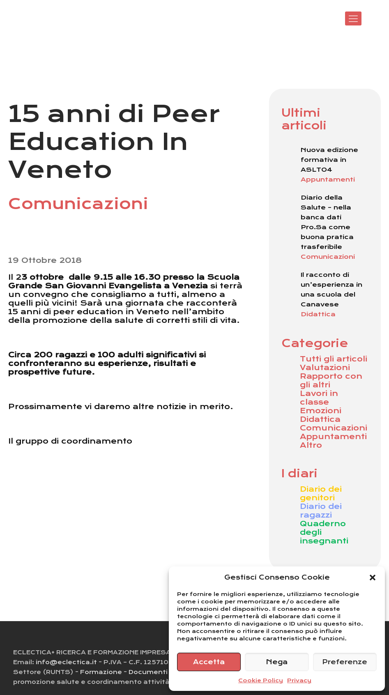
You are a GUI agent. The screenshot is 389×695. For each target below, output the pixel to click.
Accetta (209, 662)
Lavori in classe (319, 397)
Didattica (320, 419)
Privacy (299, 680)
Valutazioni (325, 367)
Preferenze (344, 662)
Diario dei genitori (321, 493)
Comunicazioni (333, 427)
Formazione (101, 672)
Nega (277, 662)
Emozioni (320, 410)
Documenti (148, 672)
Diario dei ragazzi (321, 510)
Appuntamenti (333, 436)
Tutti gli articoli (333, 358)
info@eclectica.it (66, 662)
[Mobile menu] (353, 18)
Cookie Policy (260, 680)
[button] (372, 577)
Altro (311, 445)
